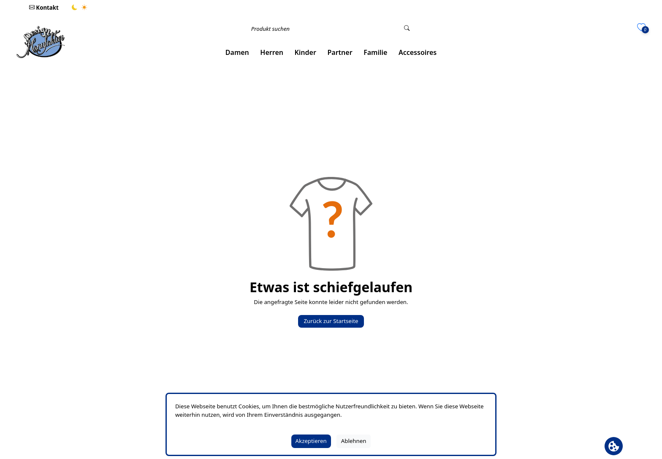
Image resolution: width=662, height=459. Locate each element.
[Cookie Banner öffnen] (613, 446)
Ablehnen (353, 441)
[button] (237, 52)
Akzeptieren (311, 441)
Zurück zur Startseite (331, 321)
